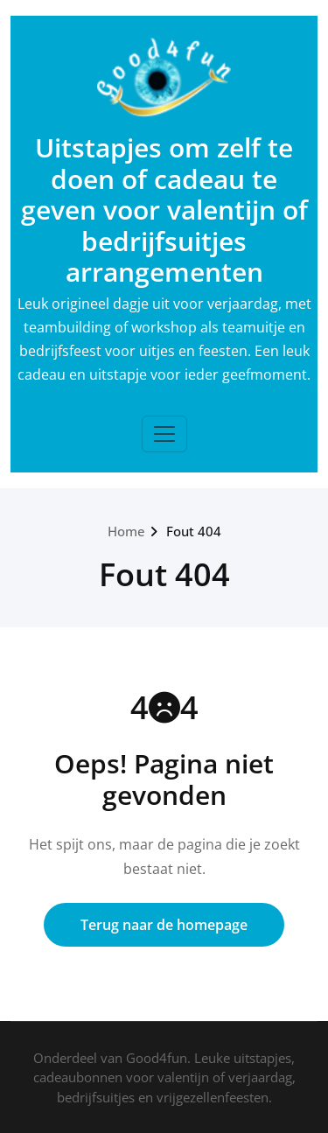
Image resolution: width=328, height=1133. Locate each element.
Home (126, 531)
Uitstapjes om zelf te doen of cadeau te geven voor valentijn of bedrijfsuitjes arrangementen (164, 209)
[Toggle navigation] (164, 434)
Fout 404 (193, 531)
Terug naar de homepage (164, 924)
